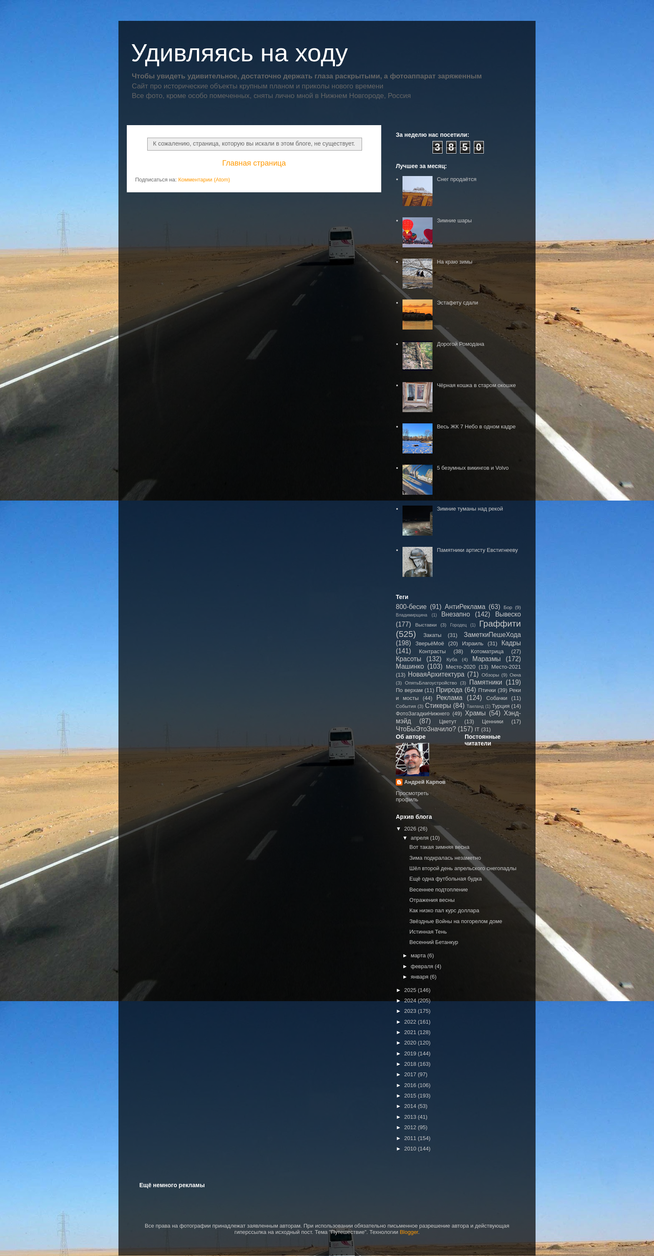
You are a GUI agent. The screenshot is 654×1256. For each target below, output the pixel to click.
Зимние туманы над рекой (470, 509)
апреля (420, 838)
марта (419, 955)
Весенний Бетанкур (433, 942)
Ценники (492, 721)
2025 (411, 990)
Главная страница (254, 163)
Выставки (426, 624)
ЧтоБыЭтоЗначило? (426, 728)
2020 (411, 1043)
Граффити (500, 623)
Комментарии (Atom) (204, 179)
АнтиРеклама (465, 606)
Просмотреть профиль (412, 796)
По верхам (409, 690)
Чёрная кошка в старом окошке (476, 385)
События (406, 706)
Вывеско (508, 614)
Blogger (409, 1232)
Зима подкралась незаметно (445, 858)
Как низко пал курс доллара (444, 910)
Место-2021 (506, 667)
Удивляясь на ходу (239, 53)
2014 (411, 1106)
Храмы (475, 713)
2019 (411, 1053)
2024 (411, 1000)
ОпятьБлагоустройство (431, 682)
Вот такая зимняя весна (439, 847)
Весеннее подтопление (438, 889)
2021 (411, 1032)
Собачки (496, 698)
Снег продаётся (456, 179)
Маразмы (486, 658)
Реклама (449, 697)
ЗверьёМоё (429, 643)
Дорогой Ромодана (460, 344)
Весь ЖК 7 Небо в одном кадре (476, 426)
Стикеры (438, 705)
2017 (411, 1074)
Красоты (408, 658)
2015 (411, 1095)
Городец (458, 625)
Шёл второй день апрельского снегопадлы (462, 868)
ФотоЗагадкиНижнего (423, 713)
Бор (507, 607)
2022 (411, 1022)
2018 (411, 1064)
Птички (487, 690)
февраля (423, 966)
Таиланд (475, 706)
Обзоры (490, 674)
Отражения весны (432, 900)
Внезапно (455, 614)
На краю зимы (454, 262)
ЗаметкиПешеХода (492, 634)
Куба (452, 659)
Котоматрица (487, 651)
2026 (411, 829)
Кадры (511, 643)
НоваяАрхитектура (436, 674)
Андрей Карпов (424, 782)
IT (477, 729)
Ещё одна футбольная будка (445, 879)
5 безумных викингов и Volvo (472, 468)
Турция (501, 706)
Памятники (485, 682)
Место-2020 (460, 667)
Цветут (448, 721)
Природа (449, 689)
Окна (515, 674)
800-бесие (411, 606)
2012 (411, 1127)
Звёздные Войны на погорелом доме (455, 921)
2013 (411, 1117)
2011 (411, 1138)
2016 (411, 1085)
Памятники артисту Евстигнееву (477, 550)
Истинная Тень (428, 932)
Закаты (432, 635)
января (420, 977)
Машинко (410, 666)
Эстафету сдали (457, 303)
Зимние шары (454, 220)
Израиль (472, 643)
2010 (411, 1148)
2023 (411, 1011)
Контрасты (432, 651)
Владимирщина (411, 615)
